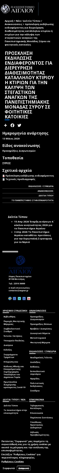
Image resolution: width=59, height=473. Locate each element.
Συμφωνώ (9, 468)
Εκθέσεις (34, 366)
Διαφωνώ (23, 468)
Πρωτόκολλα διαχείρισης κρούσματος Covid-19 (14, 385)
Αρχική (9, 20)
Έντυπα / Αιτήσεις (13, 336)
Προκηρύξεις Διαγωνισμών (37, 318)
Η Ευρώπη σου (11, 361)
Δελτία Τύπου (11, 405)
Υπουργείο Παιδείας (14, 340)
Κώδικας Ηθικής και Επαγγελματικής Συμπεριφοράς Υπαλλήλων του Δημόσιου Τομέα (14, 372)
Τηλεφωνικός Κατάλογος (37, 407)
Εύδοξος (8, 349)
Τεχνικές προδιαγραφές (20, 179)
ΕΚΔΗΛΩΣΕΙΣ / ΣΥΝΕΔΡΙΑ (40, 186)
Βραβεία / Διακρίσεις (41, 328)
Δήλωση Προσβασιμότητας (39, 433)
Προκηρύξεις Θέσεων (41, 324)
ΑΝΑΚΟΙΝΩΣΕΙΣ (45, 191)
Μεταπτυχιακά (38, 338)
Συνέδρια (35, 390)
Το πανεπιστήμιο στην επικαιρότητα (15, 411)
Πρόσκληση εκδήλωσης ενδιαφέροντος (30, 175)
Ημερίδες (34, 378)
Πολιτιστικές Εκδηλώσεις (37, 384)
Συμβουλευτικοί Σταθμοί (12, 330)
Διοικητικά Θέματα (40, 333)
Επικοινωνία (36, 413)
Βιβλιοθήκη (9, 316)
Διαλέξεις (35, 362)
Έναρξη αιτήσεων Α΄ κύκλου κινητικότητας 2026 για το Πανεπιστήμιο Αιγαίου (33, 225)
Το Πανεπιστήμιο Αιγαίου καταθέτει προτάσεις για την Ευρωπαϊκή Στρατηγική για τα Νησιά (33, 237)
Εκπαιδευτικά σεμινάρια (37, 372)
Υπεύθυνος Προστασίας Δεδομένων (36, 425)
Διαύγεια (8, 345)
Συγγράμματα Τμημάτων (11, 356)
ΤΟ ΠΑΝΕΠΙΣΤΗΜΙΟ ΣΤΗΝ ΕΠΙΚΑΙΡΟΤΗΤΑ (32, 200)
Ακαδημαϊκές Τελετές (41, 357)
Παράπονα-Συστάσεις (41, 417)
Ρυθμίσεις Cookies (12, 461)
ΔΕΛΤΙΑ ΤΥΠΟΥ (46, 195)
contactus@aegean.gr (19, 291)
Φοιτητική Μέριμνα (40, 342)
